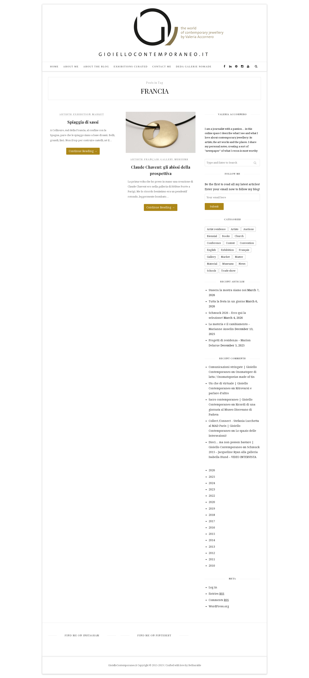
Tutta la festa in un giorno (227, 301)
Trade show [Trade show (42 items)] (228, 270)
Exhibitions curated (131, 66)
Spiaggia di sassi (83, 122)
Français (151, 159)
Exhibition (82, 114)
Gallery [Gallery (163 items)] (211, 256)
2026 (212, 470)
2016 (212, 527)
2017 (212, 521)
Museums (181, 159)
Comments (219, 600)
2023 (212, 489)
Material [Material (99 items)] (212, 263)
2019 (212, 508)
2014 (212, 540)
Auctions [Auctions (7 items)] (248, 229)
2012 (212, 553)
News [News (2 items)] (242, 263)
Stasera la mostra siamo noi (228, 290)
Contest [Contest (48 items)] (230, 243)
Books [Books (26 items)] (226, 236)
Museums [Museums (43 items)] (228, 263)
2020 (212, 502)
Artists (65, 114)
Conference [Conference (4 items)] (214, 243)
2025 (212, 476)
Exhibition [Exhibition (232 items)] (227, 249)
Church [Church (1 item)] (239, 236)
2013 (212, 546)
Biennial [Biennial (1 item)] (212, 236)
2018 (212, 514)
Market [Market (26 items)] (225, 256)
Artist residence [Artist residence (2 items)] (216, 229)
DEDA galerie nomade (194, 66)
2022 (212, 495)
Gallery (166, 159)
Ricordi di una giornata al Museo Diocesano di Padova (232, 409)
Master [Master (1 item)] (239, 256)
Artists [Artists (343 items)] (234, 229)
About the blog (96, 66)
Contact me (161, 66)
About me (71, 66)
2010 (212, 565)
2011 (212, 559)
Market (98, 114)
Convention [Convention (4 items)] (247, 243)
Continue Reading (83, 151)
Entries (216, 593)
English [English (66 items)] (211, 249)
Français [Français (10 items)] (244, 249)
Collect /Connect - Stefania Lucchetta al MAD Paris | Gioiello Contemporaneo (234, 425)
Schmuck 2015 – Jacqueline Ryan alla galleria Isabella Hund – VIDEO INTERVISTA (234, 452)
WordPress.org (219, 606)
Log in (213, 587)
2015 (212, 533)
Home (54, 66)
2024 (212, 483)
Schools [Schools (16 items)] (211, 270)
